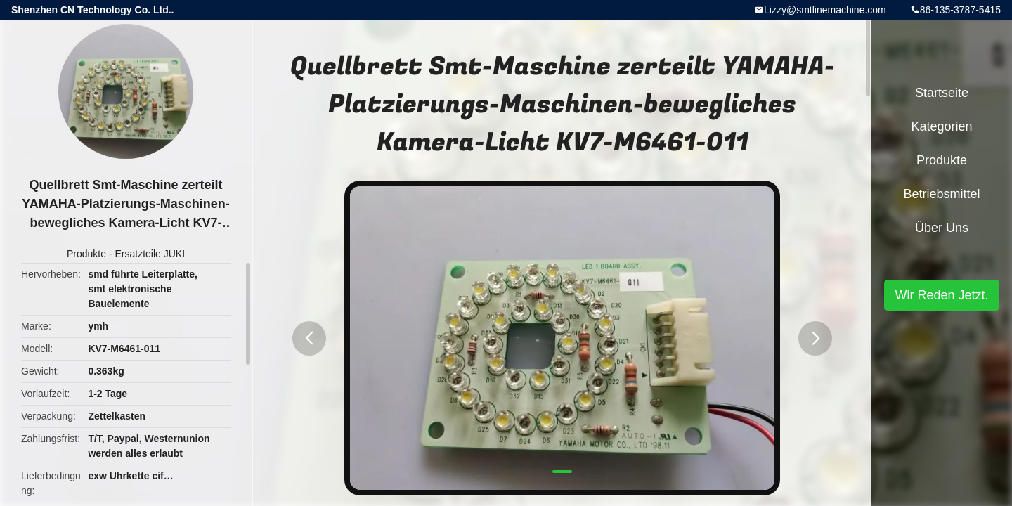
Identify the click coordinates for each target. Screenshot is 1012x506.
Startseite (941, 93)
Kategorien (941, 126)
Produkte (86, 253)
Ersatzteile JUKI (150, 253)
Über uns (941, 228)
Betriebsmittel (941, 194)
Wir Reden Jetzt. (941, 295)
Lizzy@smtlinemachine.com (825, 9)
